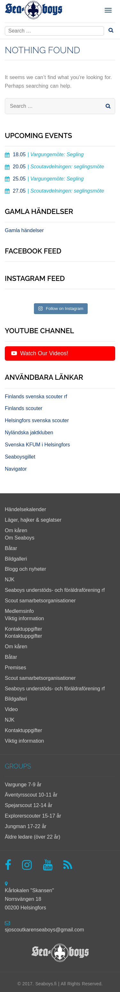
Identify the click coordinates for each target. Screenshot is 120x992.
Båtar (11, 548)
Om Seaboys (19, 537)
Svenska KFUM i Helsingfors (37, 444)
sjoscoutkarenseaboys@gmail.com (44, 929)
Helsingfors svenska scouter (37, 420)
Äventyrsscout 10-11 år (31, 794)
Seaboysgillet (20, 456)
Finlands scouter (23, 408)
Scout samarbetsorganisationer (40, 600)
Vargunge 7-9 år (23, 784)
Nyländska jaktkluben (29, 432)
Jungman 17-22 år (25, 826)
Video (11, 709)
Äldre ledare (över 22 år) (32, 837)
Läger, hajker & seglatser (33, 520)
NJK (9, 579)
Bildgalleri (16, 559)
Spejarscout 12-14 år (28, 805)
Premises (15, 667)
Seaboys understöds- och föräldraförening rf (55, 590)
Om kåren (16, 530)
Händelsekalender (25, 509)
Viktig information (24, 618)
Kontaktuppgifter (23, 629)
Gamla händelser (24, 230)
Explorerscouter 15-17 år (33, 816)
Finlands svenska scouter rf (36, 396)
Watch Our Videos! (39, 353)
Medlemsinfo (19, 611)
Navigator (16, 469)
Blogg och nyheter (25, 569)
